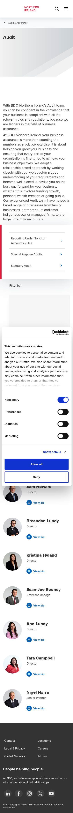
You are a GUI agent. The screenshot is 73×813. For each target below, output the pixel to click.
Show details (52, 452)
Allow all (37, 464)
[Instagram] (29, 793)
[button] (38, 240)
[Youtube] (51, 793)
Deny (36, 477)
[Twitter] (40, 793)
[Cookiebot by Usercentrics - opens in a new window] (52, 332)
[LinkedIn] (7, 793)
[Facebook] (18, 793)
